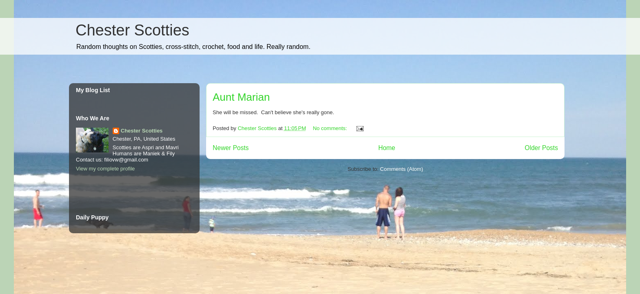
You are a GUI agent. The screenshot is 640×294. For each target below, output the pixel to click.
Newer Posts (231, 147)
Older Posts (541, 147)
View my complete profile (105, 169)
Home (387, 147)
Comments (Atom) (401, 169)
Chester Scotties (132, 30)
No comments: (330, 128)
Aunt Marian (241, 97)
